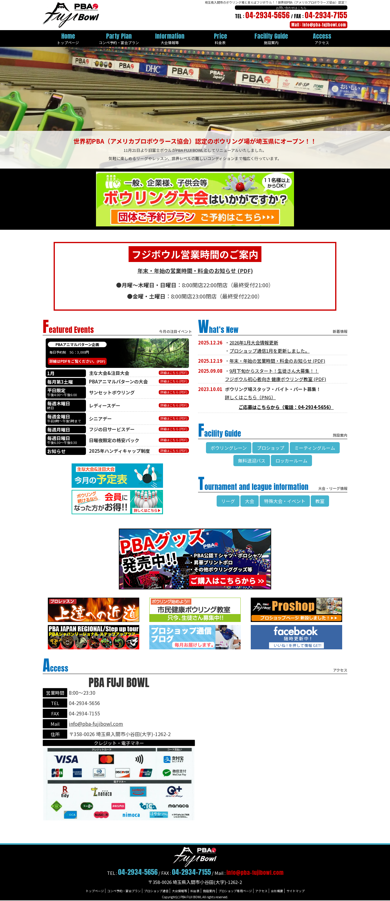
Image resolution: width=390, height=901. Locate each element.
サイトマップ (295, 891)
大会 (249, 501)
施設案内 (209, 891)
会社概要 (277, 891)
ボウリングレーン (229, 448)
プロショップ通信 (156, 891)
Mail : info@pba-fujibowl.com (318, 25)
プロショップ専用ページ (235, 891)
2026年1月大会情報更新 (253, 342)
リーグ (228, 501)
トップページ (95, 891)
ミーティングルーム (314, 448)
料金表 (195, 891)
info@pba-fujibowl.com (96, 723)
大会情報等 (179, 891)
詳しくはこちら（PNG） (250, 397)
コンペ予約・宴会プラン (124, 891)
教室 (319, 501)
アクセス (261, 891)
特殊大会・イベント (284, 501)
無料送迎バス (251, 460)
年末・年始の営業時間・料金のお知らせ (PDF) (277, 361)
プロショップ (270, 448)
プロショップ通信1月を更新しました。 (269, 350)
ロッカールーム (291, 460)
